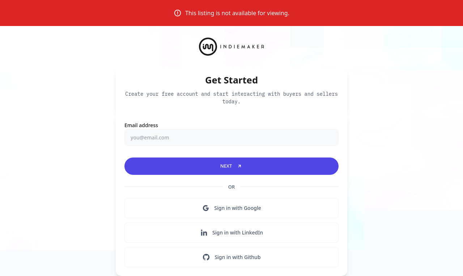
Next (231, 166)
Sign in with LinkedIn (231, 233)
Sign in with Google (231, 208)
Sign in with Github (231, 257)
